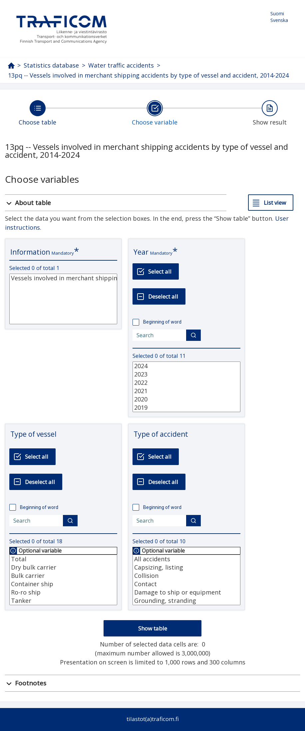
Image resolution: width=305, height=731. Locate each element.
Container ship (63, 584)
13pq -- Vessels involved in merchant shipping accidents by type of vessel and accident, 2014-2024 (148, 75)
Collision (186, 576)
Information (30, 252)
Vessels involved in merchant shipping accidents (63, 278)
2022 (186, 382)
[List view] (270, 202)
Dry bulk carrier (63, 567)
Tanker (63, 601)
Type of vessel (33, 434)
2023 (186, 374)
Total (63, 559)
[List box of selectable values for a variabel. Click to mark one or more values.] (63, 299)
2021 (186, 391)
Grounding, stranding (186, 601)
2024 (186, 366)
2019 (186, 407)
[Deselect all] (159, 296)
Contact (186, 584)
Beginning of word (162, 322)
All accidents (186, 559)
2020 (186, 399)
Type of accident (161, 434)
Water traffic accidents (121, 65)
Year (141, 252)
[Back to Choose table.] (37, 113)
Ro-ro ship (63, 592)
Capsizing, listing (186, 567)
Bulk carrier (63, 576)
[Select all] (156, 271)
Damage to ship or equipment (186, 592)
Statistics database (51, 65)
